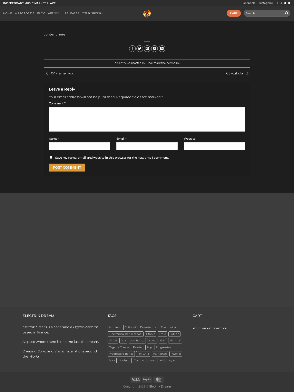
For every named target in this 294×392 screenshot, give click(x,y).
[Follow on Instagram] (281, 3)
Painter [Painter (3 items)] (138, 347)
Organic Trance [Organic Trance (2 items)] (119, 347)
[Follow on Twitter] (285, 3)
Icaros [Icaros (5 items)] (152, 340)
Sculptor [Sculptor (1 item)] (124, 360)
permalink (173, 62)
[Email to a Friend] (147, 48)
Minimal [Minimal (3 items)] (175, 340)
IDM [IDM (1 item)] (163, 340)
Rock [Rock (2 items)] (112, 360)
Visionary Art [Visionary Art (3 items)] (168, 360)
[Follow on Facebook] (277, 3)
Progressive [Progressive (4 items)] (163, 347)
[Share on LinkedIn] (162, 48)
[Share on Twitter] (139, 48)
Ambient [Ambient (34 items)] (115, 327)
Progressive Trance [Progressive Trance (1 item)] (121, 353)
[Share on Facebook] (132, 48)
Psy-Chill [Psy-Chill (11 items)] (143, 353)
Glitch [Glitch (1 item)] (113, 340)
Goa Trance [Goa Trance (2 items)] (137, 340)
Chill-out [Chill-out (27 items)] (130, 327)
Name (54, 139)
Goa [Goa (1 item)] (123, 340)
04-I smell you (59, 73)
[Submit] (286, 13)
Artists (55, 13)
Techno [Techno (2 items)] (139, 360)
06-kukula (238, 73)
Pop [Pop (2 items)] (149, 347)
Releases (72, 13)
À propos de (24, 13)
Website (189, 139)
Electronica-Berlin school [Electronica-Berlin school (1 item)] (125, 334)
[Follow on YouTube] (289, 3)
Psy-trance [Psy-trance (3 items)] (160, 353)
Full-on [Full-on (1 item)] (174, 334)
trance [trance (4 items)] (152, 360)
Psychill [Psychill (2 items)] (176, 353)
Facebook (248, 2)
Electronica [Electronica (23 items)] (168, 327)
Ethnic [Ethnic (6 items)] (150, 334)
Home (7, 13)
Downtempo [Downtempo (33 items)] (148, 327)
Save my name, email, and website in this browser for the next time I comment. (112, 157)
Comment (57, 103)
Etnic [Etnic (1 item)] (162, 334)
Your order (93, 13)
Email (121, 139)
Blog (41, 13)
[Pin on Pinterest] (154, 48)
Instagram (266, 2)
